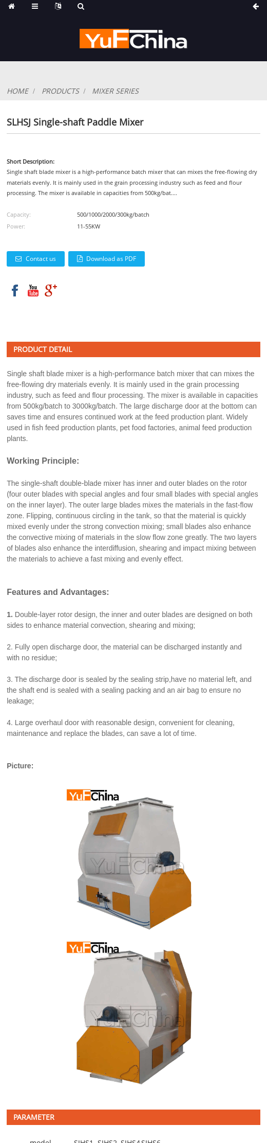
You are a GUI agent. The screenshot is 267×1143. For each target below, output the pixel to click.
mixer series (115, 91)
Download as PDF (111, 258)
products (60, 91)
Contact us (41, 258)
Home (17, 91)
